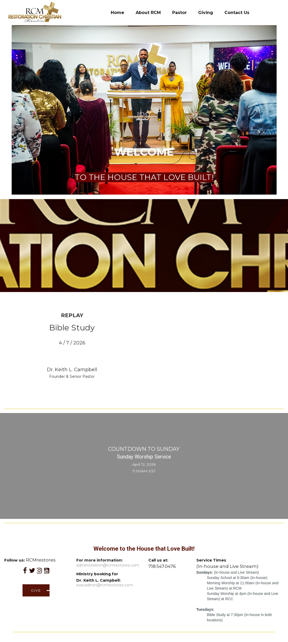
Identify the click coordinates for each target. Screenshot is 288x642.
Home (117, 12)
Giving (205, 12)
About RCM (148, 12)
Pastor (179, 12)
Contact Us (236, 12)
